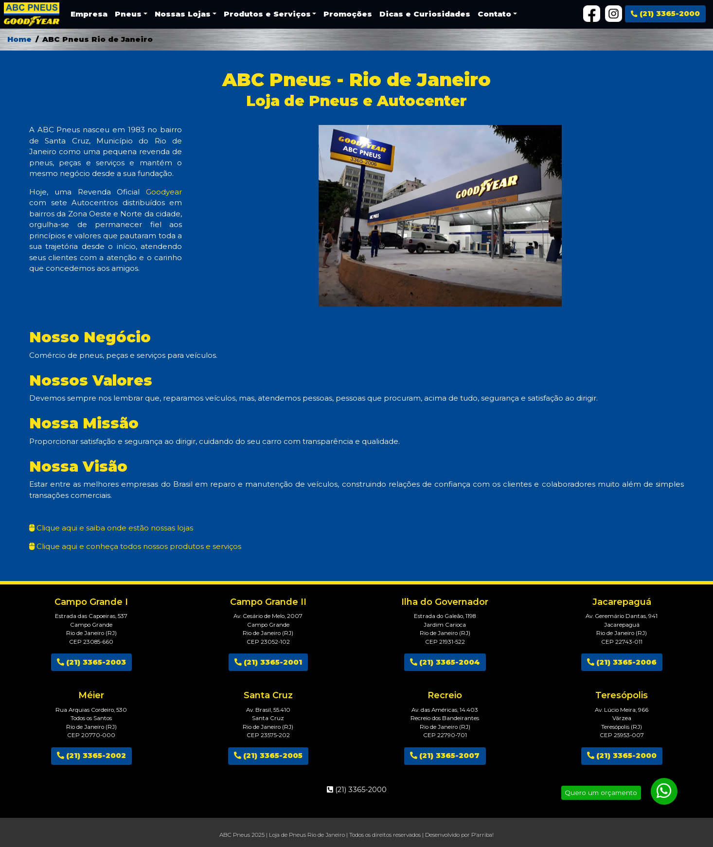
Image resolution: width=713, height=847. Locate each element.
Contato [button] (494, 13)
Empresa (89, 13)
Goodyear (164, 191)
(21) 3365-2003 (91, 662)
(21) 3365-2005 (268, 755)
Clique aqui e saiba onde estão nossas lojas (114, 527)
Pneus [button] (128, 13)
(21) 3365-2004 (445, 662)
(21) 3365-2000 (665, 13)
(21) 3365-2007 (445, 755)
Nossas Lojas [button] (183, 13)
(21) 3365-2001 (268, 662)
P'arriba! (482, 834)
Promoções (347, 13)
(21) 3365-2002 (91, 755)
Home (19, 39)
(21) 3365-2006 (622, 662)
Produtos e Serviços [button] (267, 13)
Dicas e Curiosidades (424, 13)
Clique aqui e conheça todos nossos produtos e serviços (138, 546)
